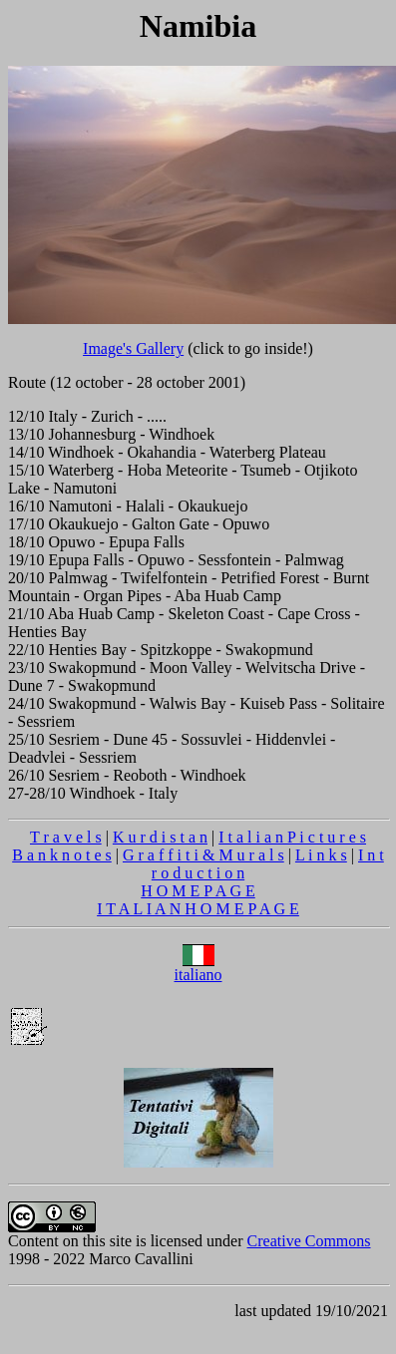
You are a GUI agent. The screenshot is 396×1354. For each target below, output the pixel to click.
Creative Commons (309, 1240)
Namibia (198, 26)
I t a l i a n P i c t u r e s (292, 837)
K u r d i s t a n (160, 837)
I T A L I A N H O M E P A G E (198, 908)
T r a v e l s (66, 837)
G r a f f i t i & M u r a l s (203, 854)
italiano (198, 967)
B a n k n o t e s (62, 854)
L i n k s (321, 854)
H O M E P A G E (198, 890)
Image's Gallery (133, 348)
